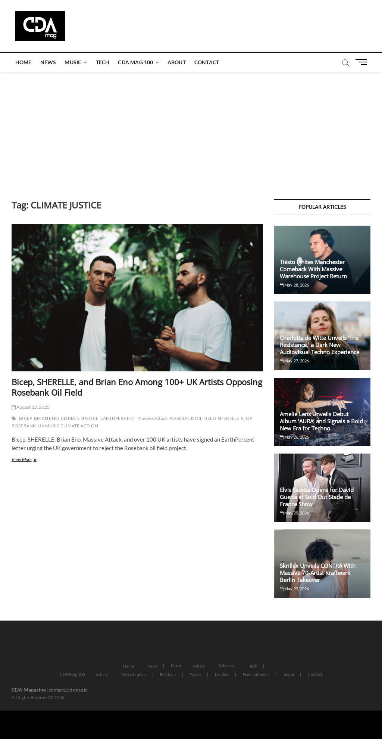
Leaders (222, 674)
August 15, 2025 (31, 407)
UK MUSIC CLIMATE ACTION (68, 426)
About (176, 62)
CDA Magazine (29, 689)
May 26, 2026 (294, 437)
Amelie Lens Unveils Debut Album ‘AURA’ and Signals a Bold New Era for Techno (321, 421)
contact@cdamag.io (68, 690)
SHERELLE (228, 418)
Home (23, 62)
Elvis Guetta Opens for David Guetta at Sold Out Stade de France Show (317, 497)
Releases (226, 665)
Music (73, 62)
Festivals (168, 674)
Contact (206, 62)
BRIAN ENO (46, 418)
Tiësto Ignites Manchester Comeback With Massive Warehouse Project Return (313, 269)
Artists (199, 666)
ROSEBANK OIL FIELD (192, 418)
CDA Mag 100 (135, 62)
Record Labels (134, 674)
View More (31, 460)
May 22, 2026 (294, 588)
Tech (103, 62)
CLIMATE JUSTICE (79, 418)
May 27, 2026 (294, 360)
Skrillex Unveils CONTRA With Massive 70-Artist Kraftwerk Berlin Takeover (318, 573)
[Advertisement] (191, 128)
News (48, 62)
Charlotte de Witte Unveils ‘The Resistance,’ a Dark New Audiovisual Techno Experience (319, 345)
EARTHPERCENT (117, 418)
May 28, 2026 (294, 284)
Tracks (195, 674)
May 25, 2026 (294, 512)
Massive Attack (152, 418)
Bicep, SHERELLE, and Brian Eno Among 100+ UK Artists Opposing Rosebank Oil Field (137, 387)
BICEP (25, 418)
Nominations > (256, 674)
